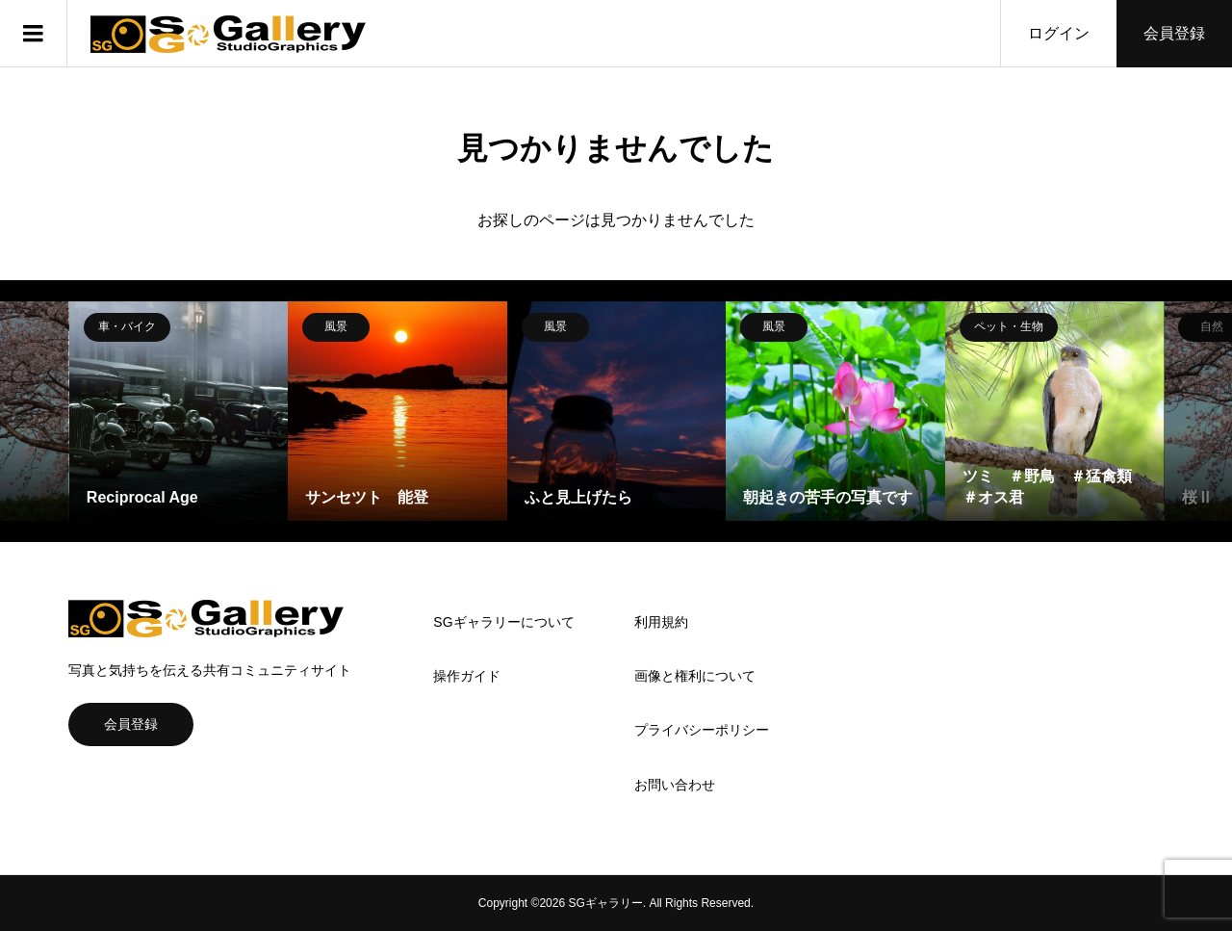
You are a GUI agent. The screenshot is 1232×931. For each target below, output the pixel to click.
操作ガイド (466, 676)
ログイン (1059, 33)
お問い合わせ (674, 784)
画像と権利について (695, 676)
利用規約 (661, 622)
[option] (179, 411)
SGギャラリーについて (503, 622)
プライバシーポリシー (701, 729)
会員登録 (1174, 33)
